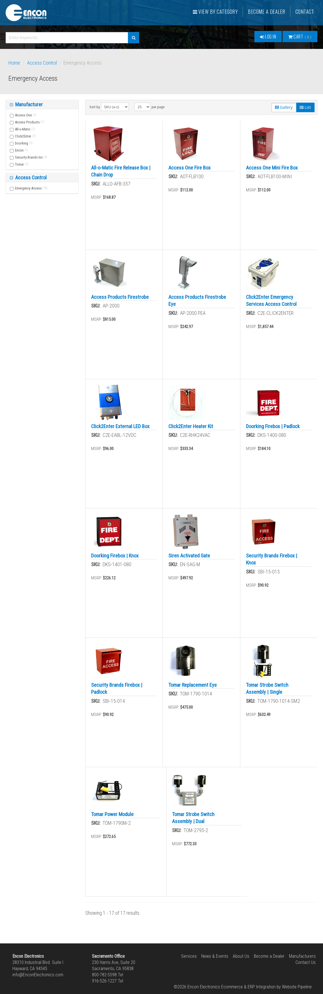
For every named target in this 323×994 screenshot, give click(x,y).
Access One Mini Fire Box (272, 168)
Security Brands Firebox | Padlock (116, 688)
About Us (241, 956)
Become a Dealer (266, 11)
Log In (268, 36)
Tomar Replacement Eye (192, 685)
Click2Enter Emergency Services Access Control (271, 300)
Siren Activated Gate (189, 556)
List (305, 107)
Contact (304, 11)
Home (14, 63)
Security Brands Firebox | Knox (271, 559)
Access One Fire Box (189, 168)
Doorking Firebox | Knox (115, 556)
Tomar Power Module (112, 814)
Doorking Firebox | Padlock (273, 426)
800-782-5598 (104, 974)
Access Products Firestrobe (120, 297)
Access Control (42, 63)
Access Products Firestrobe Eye (197, 300)
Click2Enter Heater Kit (190, 426)
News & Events (214, 956)
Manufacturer (28, 104)
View (215, 11)
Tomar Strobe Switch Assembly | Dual (193, 817)
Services (189, 956)
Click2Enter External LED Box (120, 426)
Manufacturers (302, 956)
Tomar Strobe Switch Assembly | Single (267, 688)
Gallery (284, 107)
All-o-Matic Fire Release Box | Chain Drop (120, 171)
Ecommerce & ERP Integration (248, 987)
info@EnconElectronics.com (37, 974)
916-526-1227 (104, 981)
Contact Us (305, 962)
